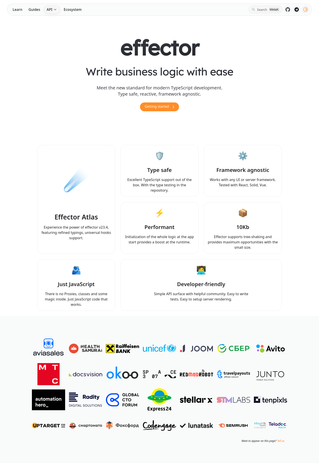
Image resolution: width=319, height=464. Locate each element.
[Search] (265, 9)
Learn (17, 9)
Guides (34, 9)
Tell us (280, 442)
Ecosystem (73, 9)
